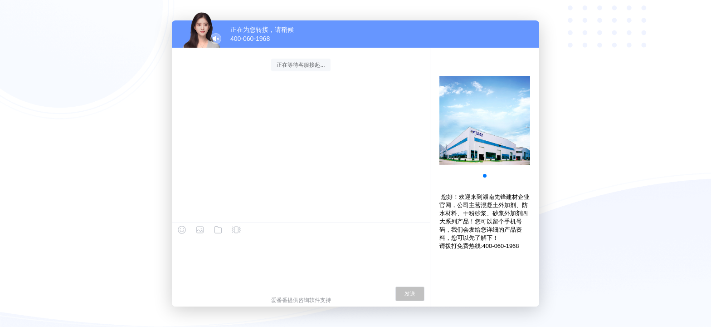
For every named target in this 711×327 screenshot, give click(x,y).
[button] (485, 176)
